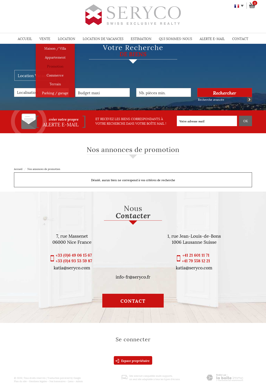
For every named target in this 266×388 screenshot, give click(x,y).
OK (245, 120)
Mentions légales (38, 381)
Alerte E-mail (212, 38)
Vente (44, 38)
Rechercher (224, 92)
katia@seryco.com (72, 267)
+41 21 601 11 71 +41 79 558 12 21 (196, 257)
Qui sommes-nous (175, 38)
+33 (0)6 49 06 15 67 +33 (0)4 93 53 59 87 (74, 257)
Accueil (25, 38)
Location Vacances (35, 75)
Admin (79, 381)
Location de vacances (103, 38)
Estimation (141, 38)
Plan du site (20, 381)
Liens (70, 381)
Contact (240, 38)
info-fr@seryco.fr (133, 276)
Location (66, 38)
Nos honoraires (57, 381)
